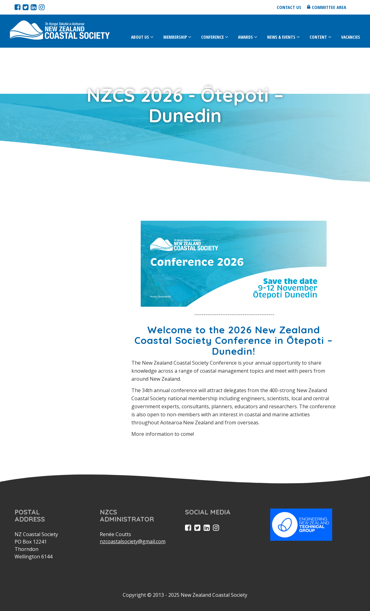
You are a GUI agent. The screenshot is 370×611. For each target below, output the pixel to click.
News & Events (281, 37)
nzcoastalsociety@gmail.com (132, 541)
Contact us (289, 7)
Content (318, 37)
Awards (245, 37)
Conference (212, 37)
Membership (175, 37)
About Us (140, 37)
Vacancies (350, 37)
